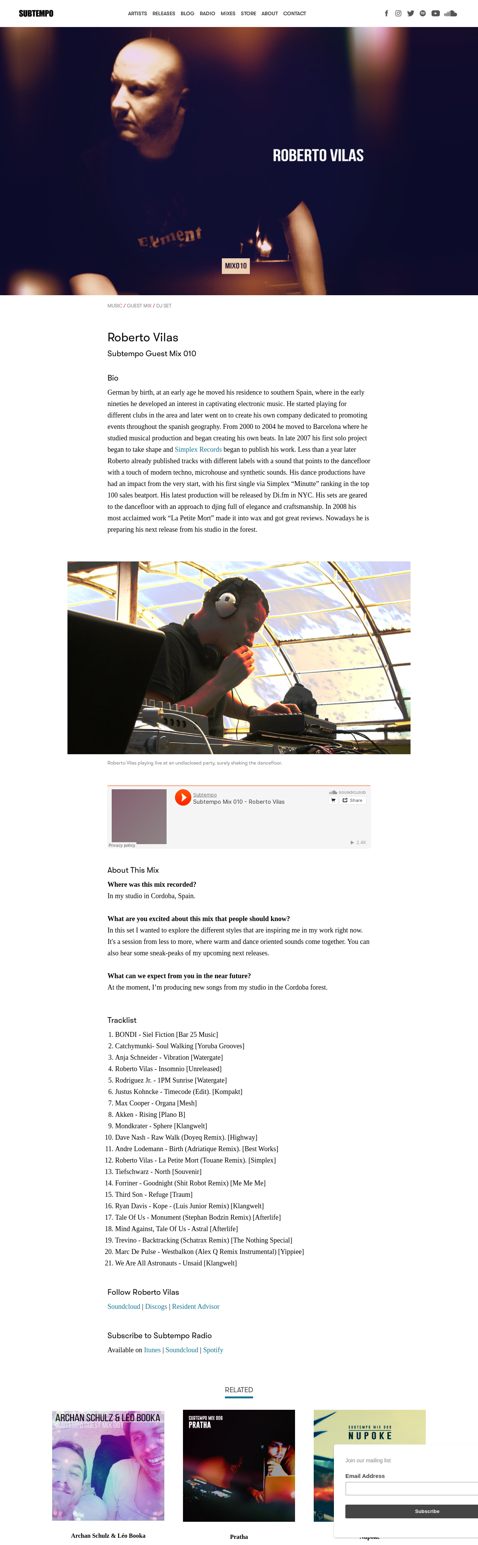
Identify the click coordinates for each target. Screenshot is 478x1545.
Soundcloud (450, 13)
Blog (187, 14)
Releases (163, 14)
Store (248, 14)
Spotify (423, 13)
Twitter (410, 13)
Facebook (387, 13)
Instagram (399, 13)
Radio (207, 14)
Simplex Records (198, 449)
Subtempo (36, 13)
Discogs (156, 1306)
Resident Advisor (196, 1306)
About (269, 14)
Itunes (152, 1350)
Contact (294, 14)
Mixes (228, 14)
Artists (137, 14)
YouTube (436, 13)
